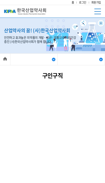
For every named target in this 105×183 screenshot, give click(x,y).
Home (5, 59)
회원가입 (96, 2)
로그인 (82, 2)
